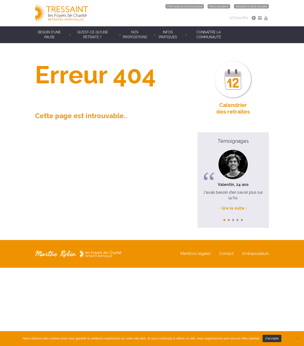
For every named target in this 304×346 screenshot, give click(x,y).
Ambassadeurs (255, 253)
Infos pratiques (168, 34)
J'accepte (272, 338)
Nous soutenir (218, 6)
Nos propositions (135, 34)
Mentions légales (195, 253)
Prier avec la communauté (184, 6)
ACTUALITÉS (238, 18)
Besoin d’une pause (49, 34)
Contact (226, 253)
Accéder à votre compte (251, 6)
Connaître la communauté (208, 34)
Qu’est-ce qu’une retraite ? (92, 34)
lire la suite (233, 208)
